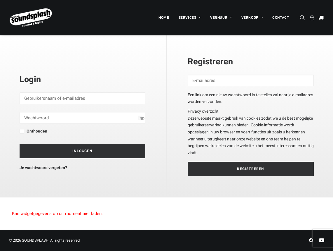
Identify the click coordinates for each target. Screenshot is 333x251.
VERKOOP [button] (252, 18)
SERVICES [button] (190, 18)
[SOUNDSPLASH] (31, 17)
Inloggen (82, 151)
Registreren (250, 169)
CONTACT (280, 18)
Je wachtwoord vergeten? (43, 167)
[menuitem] (163, 17)
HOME (163, 18)
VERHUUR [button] (221, 18)
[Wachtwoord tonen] (140, 118)
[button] (303, 17)
